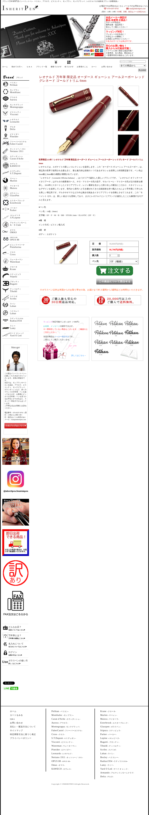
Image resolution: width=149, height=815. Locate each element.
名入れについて (16, 644)
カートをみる (16, 715)
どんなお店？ (14, 627)
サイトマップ (16, 730)
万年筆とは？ (14, 635)
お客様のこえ (82, 67)
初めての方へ (17, 67)
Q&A (12, 719)
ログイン (12, 652)
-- (60, 711)
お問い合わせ (106, 67)
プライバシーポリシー (20, 738)
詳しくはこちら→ (78, 355)
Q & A (29, 67)
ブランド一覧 (41, 67)
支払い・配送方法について (23, 726)
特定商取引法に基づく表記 (23, 734)
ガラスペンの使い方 (18, 660)
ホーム (5, 67)
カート (94, 67)
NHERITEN (19, 9)
